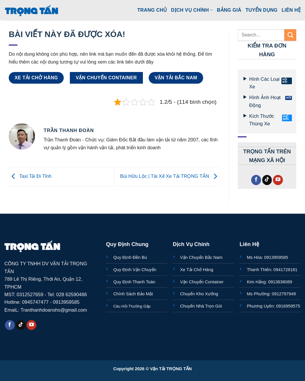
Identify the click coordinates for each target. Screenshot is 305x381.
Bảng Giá (229, 10)
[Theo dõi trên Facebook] (256, 180)
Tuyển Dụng (261, 10)
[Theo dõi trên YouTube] (278, 180)
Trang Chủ (152, 10)
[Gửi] (290, 35)
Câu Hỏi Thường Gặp (131, 306)
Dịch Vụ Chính (192, 10)
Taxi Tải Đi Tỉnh (30, 176)
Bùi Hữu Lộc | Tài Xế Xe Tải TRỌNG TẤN (170, 176)
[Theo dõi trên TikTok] (267, 180)
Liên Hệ (291, 10)
